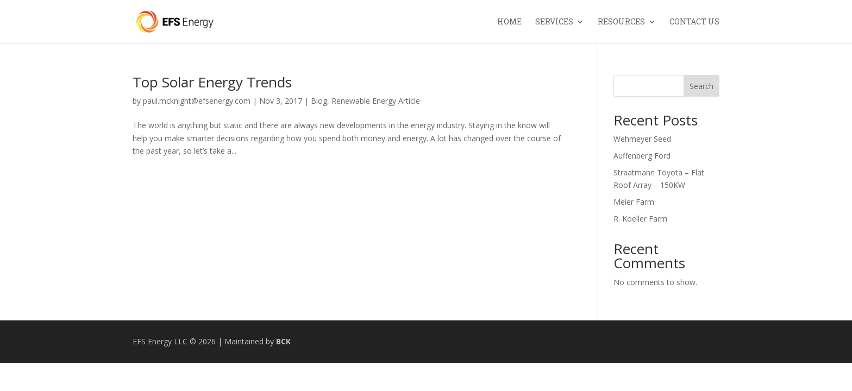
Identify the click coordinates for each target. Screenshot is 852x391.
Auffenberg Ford (642, 155)
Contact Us (694, 22)
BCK (283, 341)
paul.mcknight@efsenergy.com (196, 101)
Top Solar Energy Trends (212, 82)
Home (509, 22)
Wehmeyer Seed (642, 139)
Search (701, 86)
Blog (319, 101)
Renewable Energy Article (375, 101)
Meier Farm (633, 202)
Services (554, 22)
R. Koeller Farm (640, 218)
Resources (621, 22)
